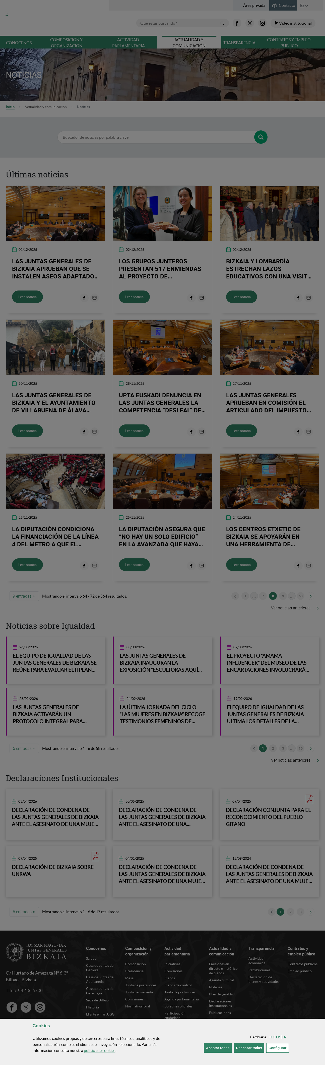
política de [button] (99, 1050)
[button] (272, 1037)
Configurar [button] (279, 1047)
